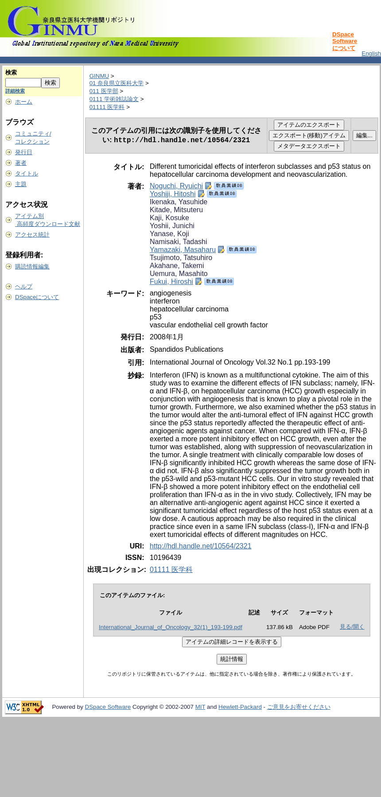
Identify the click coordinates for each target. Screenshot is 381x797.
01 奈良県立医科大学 (116, 83)
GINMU (99, 76)
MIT (200, 707)
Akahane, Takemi (177, 265)
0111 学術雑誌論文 (114, 99)
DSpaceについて (37, 297)
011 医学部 (103, 91)
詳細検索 (15, 90)
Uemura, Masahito (179, 273)
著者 (21, 162)
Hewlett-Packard (240, 707)
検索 (11, 72)
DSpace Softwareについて (344, 41)
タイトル (26, 173)
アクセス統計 (32, 234)
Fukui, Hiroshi (171, 281)
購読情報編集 (32, 266)
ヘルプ (23, 286)
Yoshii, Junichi (172, 225)
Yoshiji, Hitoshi (172, 194)
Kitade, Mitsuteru (176, 210)
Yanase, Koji (169, 233)
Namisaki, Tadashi (178, 241)
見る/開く (352, 626)
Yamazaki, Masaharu (183, 249)
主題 (21, 184)
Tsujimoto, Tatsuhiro (181, 257)
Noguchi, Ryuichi (176, 186)
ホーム (23, 101)
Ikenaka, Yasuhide (178, 202)
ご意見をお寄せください (298, 707)
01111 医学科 (107, 107)
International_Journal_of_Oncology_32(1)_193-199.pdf (170, 627)
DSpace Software (108, 707)
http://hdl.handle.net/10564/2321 (201, 546)
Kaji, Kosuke (169, 218)
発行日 (23, 152)
